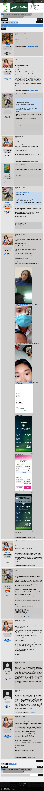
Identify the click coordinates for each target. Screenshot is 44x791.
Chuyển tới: (28, 775)
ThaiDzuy (29, 161)
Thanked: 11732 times (7, 117)
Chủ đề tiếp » (39, 19)
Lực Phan (8, 671)
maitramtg (36, 46)
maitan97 (8, 69)
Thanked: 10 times (7, 678)
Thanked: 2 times (7, 706)
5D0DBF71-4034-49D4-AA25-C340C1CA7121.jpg (24, 343)
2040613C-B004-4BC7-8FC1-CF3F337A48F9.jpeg (24, 453)
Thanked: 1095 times (7, 78)
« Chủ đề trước (4, 19)
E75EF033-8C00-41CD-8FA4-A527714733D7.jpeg (24, 492)
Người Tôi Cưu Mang (4, 788)
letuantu (29, 616)
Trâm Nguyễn (7, 699)
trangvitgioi (8, 44)
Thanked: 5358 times (7, 182)
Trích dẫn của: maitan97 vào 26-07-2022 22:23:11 (22, 192)
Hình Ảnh (4, 28)
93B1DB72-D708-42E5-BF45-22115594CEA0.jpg (23, 382)
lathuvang (8, 174)
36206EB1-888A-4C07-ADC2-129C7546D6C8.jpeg (24, 414)
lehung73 (32, 46)
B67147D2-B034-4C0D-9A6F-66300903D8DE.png (24, 531)
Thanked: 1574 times (7, 53)
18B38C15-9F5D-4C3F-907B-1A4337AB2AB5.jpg (24, 304)
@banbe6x (17, 38)
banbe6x (29, 46)
